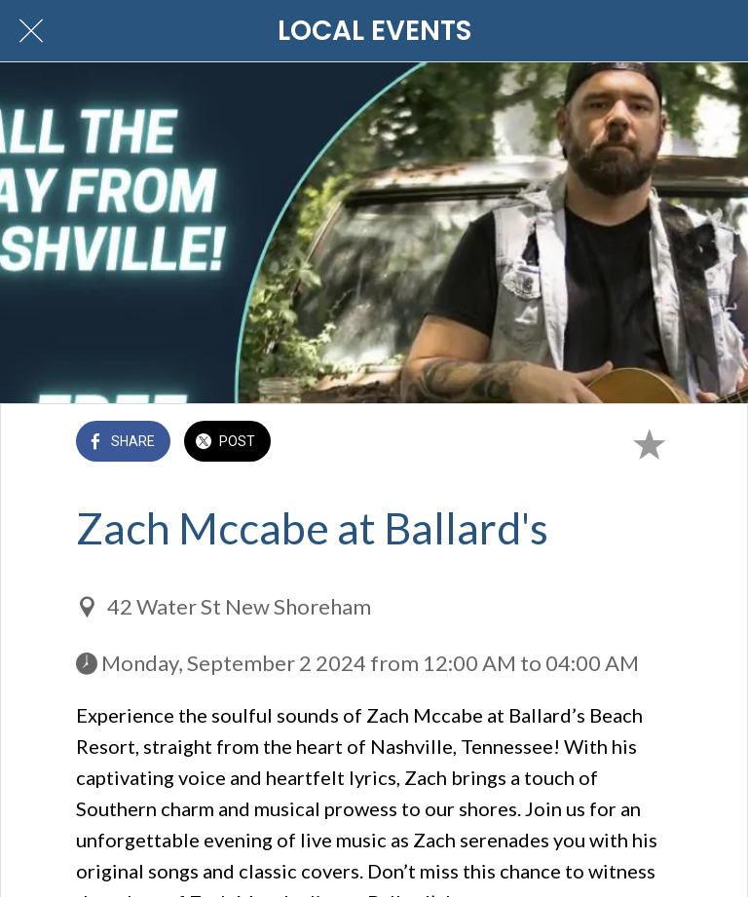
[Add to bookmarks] (648, 443)
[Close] (31, 31)
